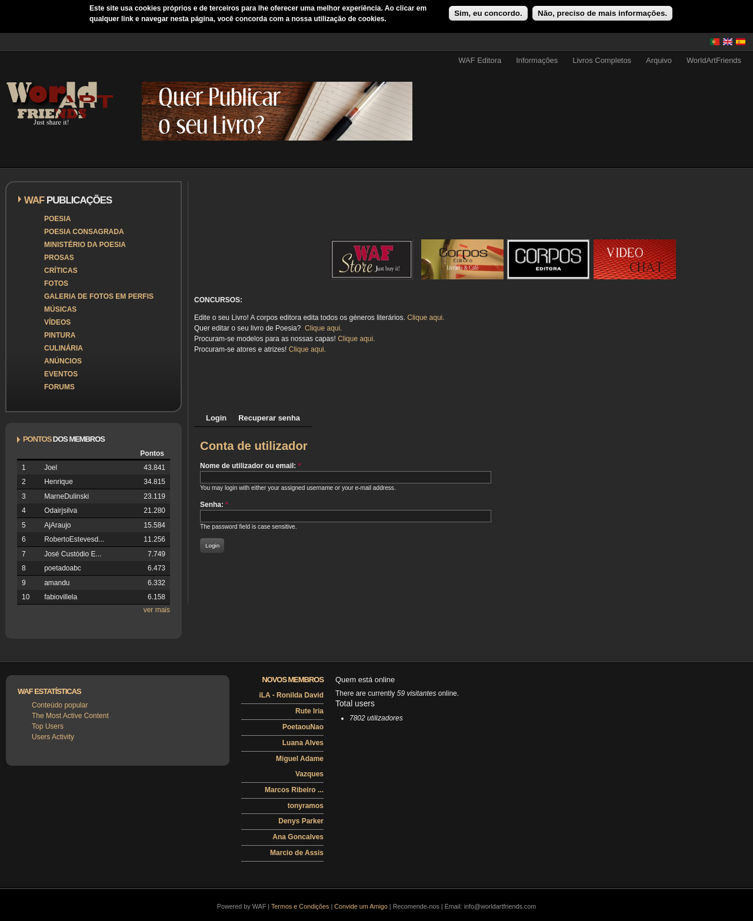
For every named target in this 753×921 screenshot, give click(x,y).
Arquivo (659, 60)
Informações (537, 60)
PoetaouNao (303, 727)
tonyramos (306, 806)
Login (216, 417)
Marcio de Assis (297, 853)
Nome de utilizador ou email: (250, 466)
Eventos (61, 374)
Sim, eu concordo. (488, 13)
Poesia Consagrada (84, 232)
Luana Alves (303, 743)
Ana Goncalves (298, 837)
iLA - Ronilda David (291, 695)
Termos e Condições (300, 906)
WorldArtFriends (714, 60)
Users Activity (53, 737)
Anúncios (63, 361)
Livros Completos (601, 60)
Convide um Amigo (361, 906)
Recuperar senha (269, 417)
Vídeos (57, 322)
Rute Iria (309, 711)
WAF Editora (479, 60)
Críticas (61, 270)
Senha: (214, 504)
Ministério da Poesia (85, 245)
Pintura (59, 335)
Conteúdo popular (60, 705)
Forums (59, 387)
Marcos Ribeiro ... (294, 790)
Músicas (60, 309)
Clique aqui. (425, 317)
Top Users (48, 726)
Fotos (56, 283)
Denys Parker (301, 821)
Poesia (57, 219)
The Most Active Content (70, 716)
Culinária (63, 348)
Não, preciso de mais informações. (602, 13)
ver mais (157, 610)
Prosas (59, 257)
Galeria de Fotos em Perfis (99, 296)
